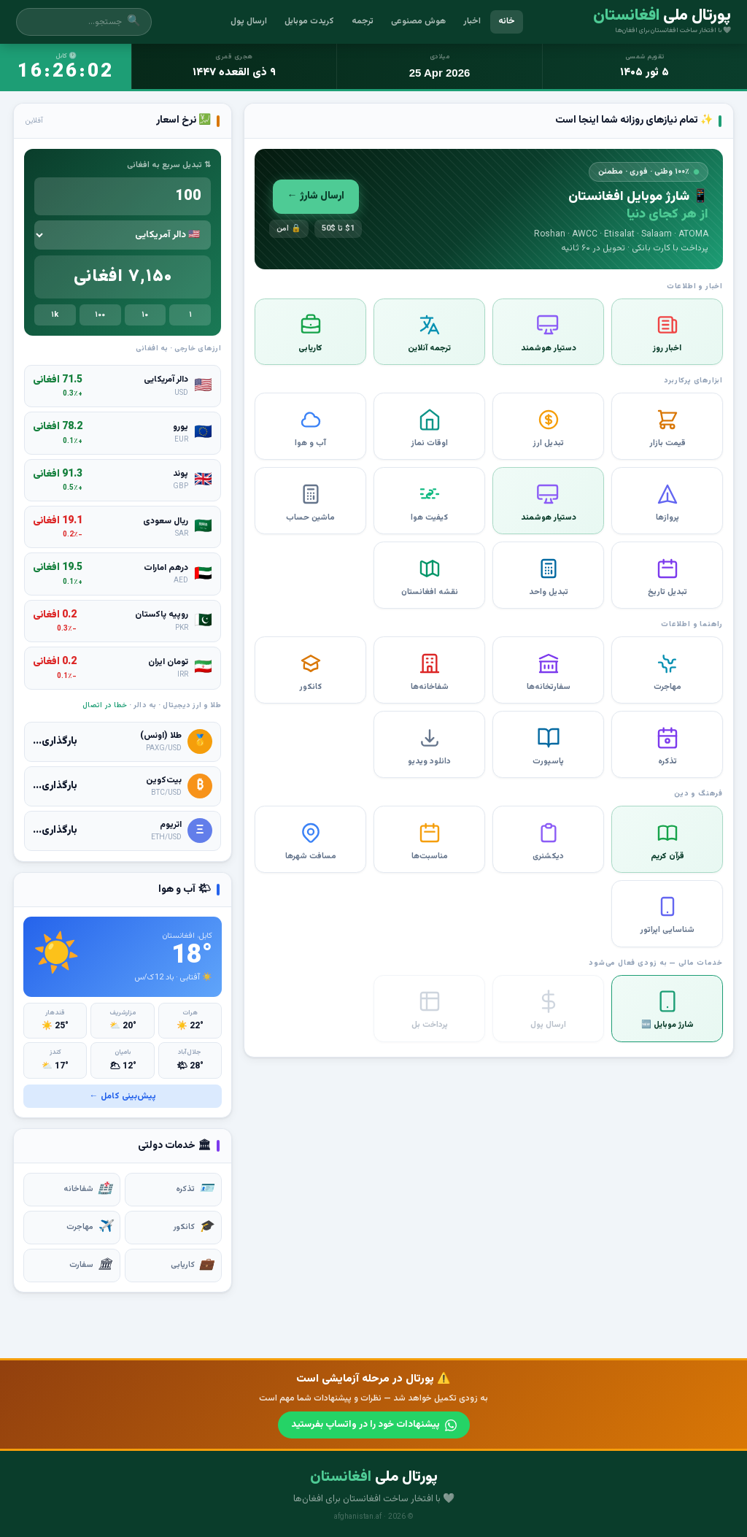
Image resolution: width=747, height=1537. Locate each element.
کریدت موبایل (309, 21)
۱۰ (145, 315)
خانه (506, 21)
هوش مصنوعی (418, 21)
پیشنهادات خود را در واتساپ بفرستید (374, 1424)
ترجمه (363, 21)
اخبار (472, 21)
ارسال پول (249, 21)
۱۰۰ (100, 315)
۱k (54, 315)
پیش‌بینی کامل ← (123, 1096)
